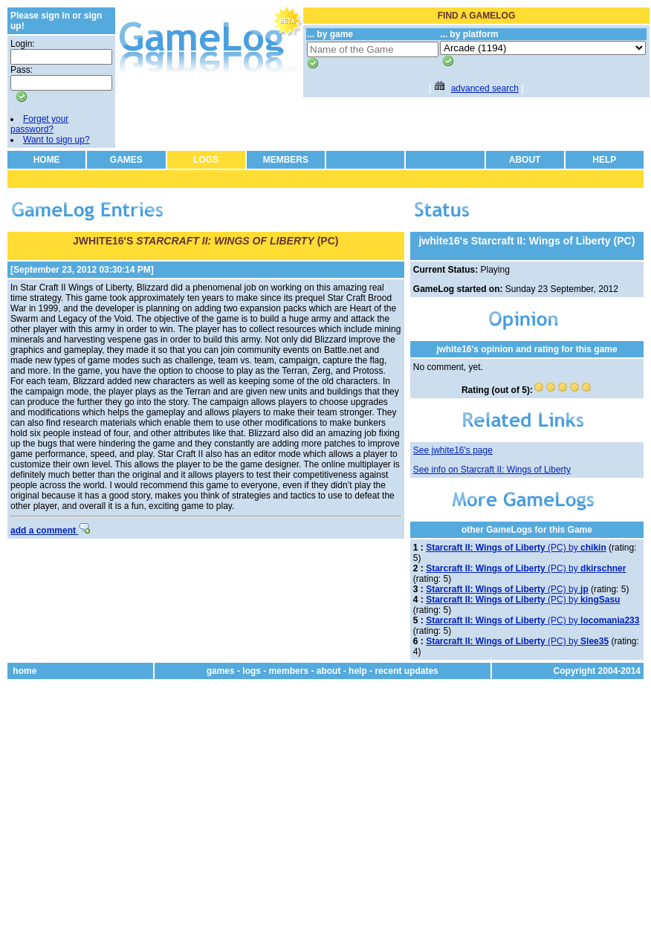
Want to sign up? (56, 139)
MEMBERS (285, 160)
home (24, 671)
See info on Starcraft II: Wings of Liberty (492, 469)
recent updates (406, 671)
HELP (604, 160)
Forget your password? (39, 124)
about (329, 671)
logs (251, 671)
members (288, 671)
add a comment (50, 530)
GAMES (126, 160)
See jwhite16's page (453, 450)
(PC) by (516, 547)
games (221, 671)
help (358, 671)
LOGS (205, 160)
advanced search (485, 88)
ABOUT (525, 160)
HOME (46, 160)
